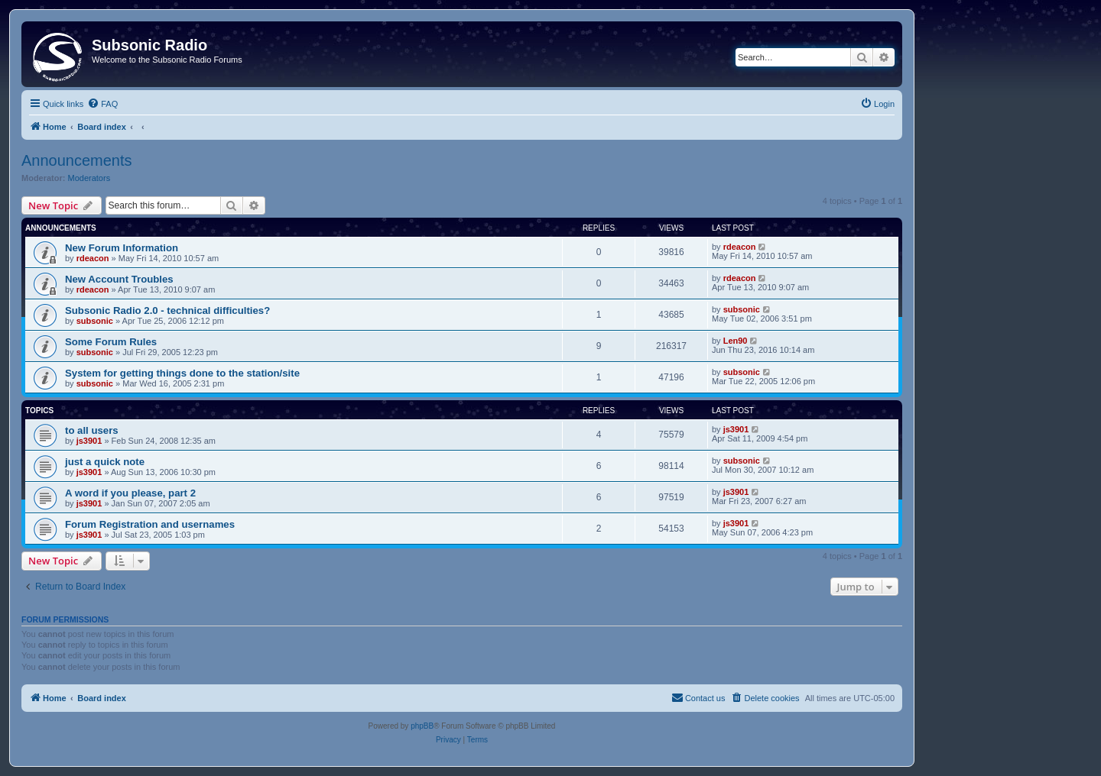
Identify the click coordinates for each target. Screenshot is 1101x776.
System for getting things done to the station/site (182, 373)
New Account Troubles (119, 279)
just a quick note (105, 461)
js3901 (89, 440)
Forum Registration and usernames (150, 524)
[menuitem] (102, 104)
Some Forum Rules (111, 342)
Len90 (735, 340)
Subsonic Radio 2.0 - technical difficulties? (167, 310)
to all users (92, 430)
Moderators (89, 178)
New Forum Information (121, 248)
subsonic (94, 320)
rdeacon (92, 258)
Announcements (76, 160)
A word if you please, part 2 (130, 493)
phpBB (422, 726)
